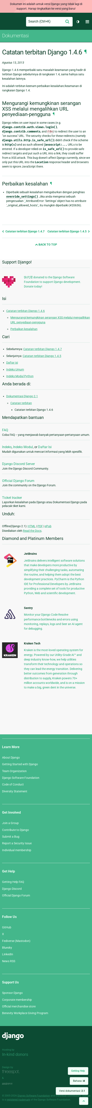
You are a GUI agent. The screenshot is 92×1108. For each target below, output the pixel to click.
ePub (48, 526)
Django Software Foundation (20, 777)
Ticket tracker (12, 498)
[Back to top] (83, 1101)
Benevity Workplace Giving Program (25, 1013)
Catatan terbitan (21, 403)
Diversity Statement (14, 791)
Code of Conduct (13, 784)
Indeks (7, 447)
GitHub (6, 927)
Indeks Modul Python (20, 376)
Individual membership (16, 850)
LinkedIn (7, 954)
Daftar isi (12, 362)
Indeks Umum (15, 369)
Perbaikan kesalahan (23, 329)
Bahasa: (79, 1080)
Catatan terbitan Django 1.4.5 (68, 231)
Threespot (12, 1072)
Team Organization (14, 771)
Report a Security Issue (17, 843)
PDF (40, 526)
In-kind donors (15, 1054)
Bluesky (7, 947)
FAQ (5, 430)
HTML (32, 526)
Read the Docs (32, 530)
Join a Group (10, 823)
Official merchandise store (19, 1006)
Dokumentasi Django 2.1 (22, 396)
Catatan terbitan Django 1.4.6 (25, 311)
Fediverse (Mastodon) (16, 941)
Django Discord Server (18, 464)
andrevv (12, 1083)
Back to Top (46, 244)
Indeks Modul (23, 447)
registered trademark (18, 1099)
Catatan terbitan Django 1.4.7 (23, 231)
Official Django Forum (18, 481)
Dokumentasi (15, 36)
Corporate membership (17, 999)
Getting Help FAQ (13, 882)
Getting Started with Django (20, 764)
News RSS (8, 961)
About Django (11, 757)
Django (5, 21)
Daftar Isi (45, 447)
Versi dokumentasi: (72, 1090)
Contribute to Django (15, 830)
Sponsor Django (12, 993)
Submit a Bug (10, 836)
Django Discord (12, 888)
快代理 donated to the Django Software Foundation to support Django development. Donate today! (52, 282)
